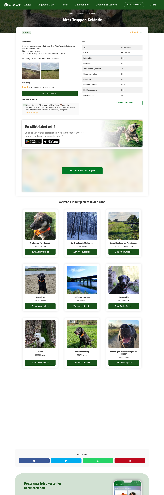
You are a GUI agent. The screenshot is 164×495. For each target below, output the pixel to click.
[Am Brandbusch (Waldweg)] (82, 233)
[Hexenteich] (123, 287)
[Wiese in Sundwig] (82, 343)
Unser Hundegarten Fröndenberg (123, 243)
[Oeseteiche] (40, 287)
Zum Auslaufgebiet (40, 252)
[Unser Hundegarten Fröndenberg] (123, 233)
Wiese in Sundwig (82, 351)
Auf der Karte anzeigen (82, 171)
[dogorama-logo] (12, 4)
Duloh (40, 351)
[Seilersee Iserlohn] (82, 287)
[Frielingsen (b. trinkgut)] (40, 233)
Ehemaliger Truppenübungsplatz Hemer (123, 352)
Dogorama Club (46, 4)
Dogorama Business (106, 4)
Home (71, 13)
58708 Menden (91, 13)
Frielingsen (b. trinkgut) (40, 243)
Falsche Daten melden (125, 103)
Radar (28, 4)
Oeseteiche (40, 297)
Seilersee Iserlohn (82, 297)
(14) (141, 32)
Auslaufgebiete (79, 13)
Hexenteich (124, 297)
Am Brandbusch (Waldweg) (82, 243)
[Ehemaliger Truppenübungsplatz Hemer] (123, 343)
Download (134, 5)
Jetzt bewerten (49, 93)
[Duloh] (40, 343)
